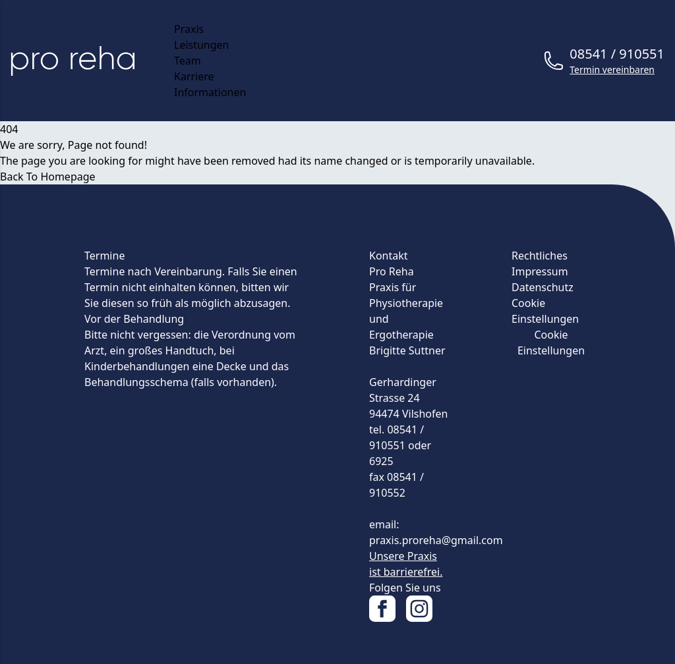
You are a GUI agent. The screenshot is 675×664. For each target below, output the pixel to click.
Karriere (194, 76)
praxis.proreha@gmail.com (436, 540)
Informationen (210, 92)
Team (187, 60)
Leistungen (201, 45)
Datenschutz (542, 287)
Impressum (540, 271)
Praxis (189, 29)
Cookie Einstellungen (551, 342)
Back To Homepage (48, 176)
